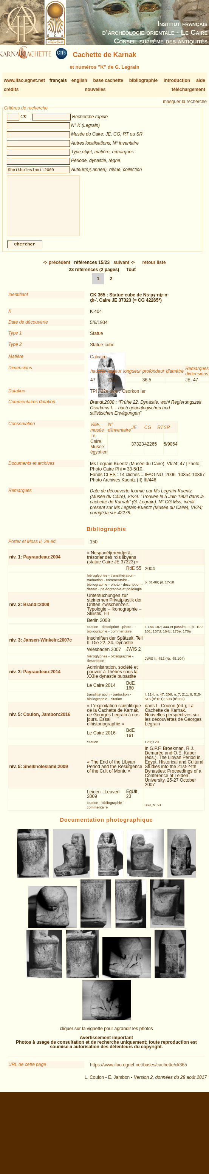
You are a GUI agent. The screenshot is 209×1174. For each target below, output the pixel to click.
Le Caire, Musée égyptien (98, 450)
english (79, 80)
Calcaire (98, 363)
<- (56, 268)
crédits (11, 89)
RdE (130, 574)
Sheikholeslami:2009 (45, 772)
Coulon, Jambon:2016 (47, 720)
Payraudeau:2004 (42, 563)
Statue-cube (102, 350)
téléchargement (188, 89)
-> (124, 268)
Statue (96, 339)
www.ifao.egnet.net (24, 80)
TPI (93, 397)
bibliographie (143, 80)
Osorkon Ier (134, 397)
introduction (177, 80)
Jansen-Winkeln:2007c (47, 646)
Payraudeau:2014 (42, 677)
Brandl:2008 (36, 610)
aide (200, 80)
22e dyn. (109, 397)
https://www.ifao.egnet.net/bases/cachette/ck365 (138, 1071)
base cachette (108, 80)
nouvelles (95, 89)
